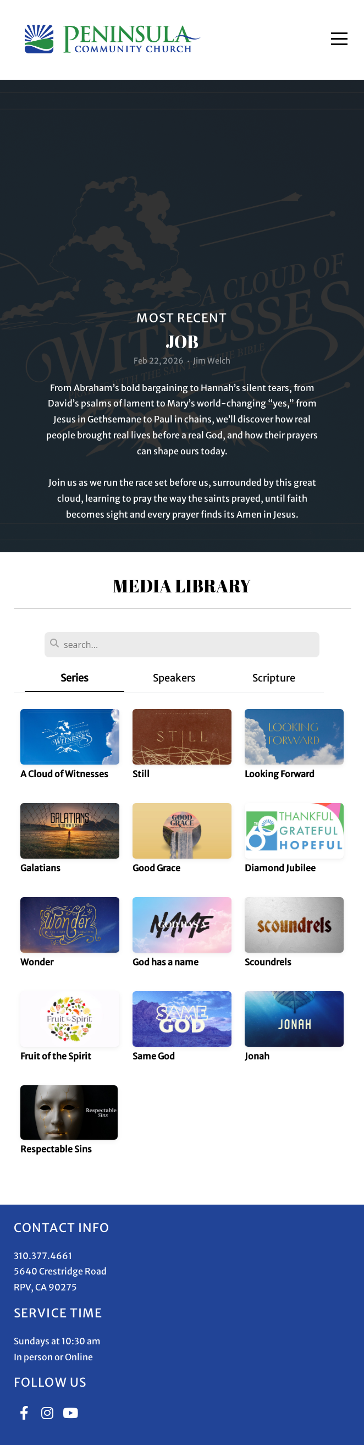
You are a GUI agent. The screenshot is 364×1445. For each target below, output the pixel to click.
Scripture (273, 678)
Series (74, 678)
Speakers (174, 678)
